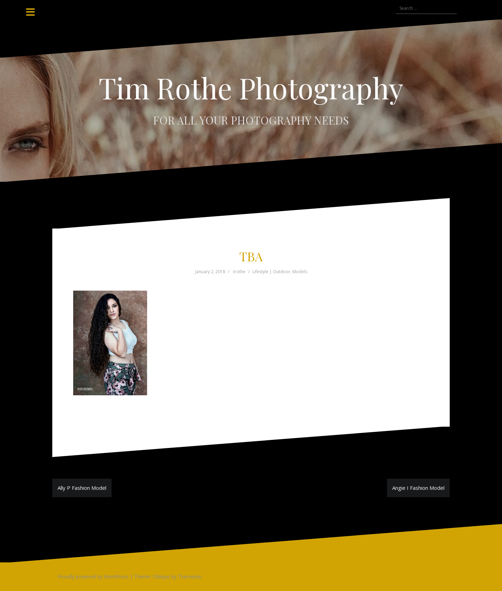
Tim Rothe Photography (251, 87)
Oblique (161, 576)
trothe (239, 272)
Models (299, 272)
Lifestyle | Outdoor (271, 272)
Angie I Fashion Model (418, 487)
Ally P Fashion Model (82, 487)
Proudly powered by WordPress (93, 576)
